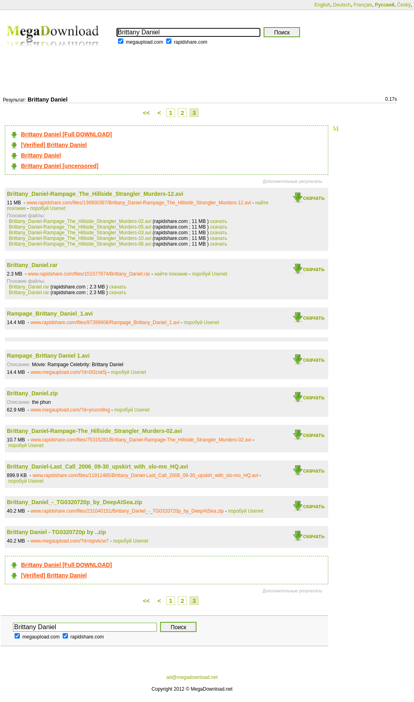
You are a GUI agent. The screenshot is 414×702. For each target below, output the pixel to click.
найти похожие (171, 274)
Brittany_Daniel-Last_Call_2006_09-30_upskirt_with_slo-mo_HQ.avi (97, 466)
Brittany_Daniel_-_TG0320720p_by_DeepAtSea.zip (74, 502)
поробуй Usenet (47, 208)
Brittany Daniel (41, 155)
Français (362, 5)
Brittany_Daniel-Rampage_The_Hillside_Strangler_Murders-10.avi (80, 238)
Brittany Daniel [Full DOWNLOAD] (66, 134)
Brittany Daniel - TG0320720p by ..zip (56, 532)
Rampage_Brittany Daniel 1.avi (48, 355)
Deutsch (342, 5)
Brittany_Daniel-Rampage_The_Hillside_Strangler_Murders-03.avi (80, 232)
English (322, 5)
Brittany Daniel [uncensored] (59, 166)
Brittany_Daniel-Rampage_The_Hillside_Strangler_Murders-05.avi (80, 227)
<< (146, 112)
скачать (314, 198)
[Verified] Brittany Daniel (54, 145)
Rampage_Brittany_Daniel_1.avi (50, 313)
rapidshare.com (190, 42)
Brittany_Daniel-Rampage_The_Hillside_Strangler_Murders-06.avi (80, 244)
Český (403, 5)
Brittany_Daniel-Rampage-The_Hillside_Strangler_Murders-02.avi (94, 431)
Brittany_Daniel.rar (32, 265)
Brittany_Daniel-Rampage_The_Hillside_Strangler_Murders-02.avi (80, 221)
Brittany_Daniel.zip (32, 393)
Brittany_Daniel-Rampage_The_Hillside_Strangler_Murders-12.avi (95, 194)
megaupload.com (144, 42)
